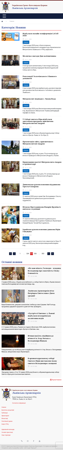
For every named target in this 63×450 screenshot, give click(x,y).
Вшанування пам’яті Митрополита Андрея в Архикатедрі (42, 163)
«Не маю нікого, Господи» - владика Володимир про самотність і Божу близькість (44, 270)
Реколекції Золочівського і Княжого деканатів (40, 77)
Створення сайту (7, 448)
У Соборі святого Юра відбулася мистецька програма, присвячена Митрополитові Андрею (38, 121)
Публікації (5, 413)
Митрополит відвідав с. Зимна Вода (39, 99)
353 (43, 254)
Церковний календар (8, 429)
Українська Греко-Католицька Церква (29, 5)
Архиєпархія (5, 415)
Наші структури (6, 435)
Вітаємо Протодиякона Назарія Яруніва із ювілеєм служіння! (42, 208)
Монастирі (5, 418)
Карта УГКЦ (5, 424)
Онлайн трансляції (7, 432)
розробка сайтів (18, 448)
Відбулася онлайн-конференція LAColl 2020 (40, 34)
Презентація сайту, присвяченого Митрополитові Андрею (38, 143)
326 (35, 254)
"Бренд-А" (34, 448)
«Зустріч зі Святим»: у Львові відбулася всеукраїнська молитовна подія (41, 315)
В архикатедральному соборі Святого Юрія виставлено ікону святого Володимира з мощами (42, 360)
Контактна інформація (19, 403)
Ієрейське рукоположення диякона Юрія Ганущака (41, 230)
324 (27, 254)
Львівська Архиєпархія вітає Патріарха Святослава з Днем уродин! (41, 293)
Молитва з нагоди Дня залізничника (39, 56)
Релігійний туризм (7, 421)
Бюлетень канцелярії (8, 410)
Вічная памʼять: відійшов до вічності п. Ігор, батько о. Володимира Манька (40, 338)
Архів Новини (56, 380)
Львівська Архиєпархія (25, 8)
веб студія (27, 448)
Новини (26, 42)
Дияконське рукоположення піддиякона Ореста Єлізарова (41, 185)
